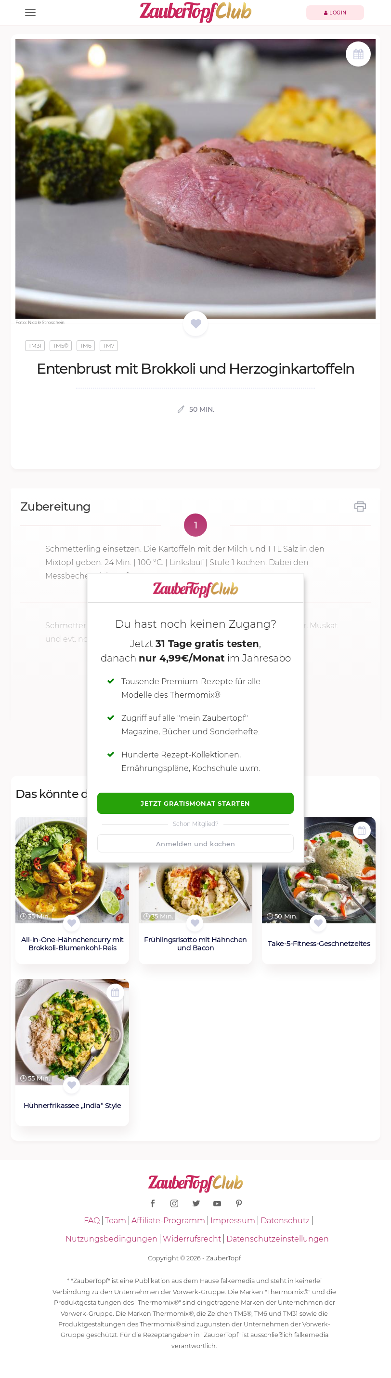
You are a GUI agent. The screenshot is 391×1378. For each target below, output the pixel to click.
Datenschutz (285, 1220)
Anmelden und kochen (195, 844)
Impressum (232, 1220)
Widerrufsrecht (192, 1238)
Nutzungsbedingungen (111, 1238)
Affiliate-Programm (168, 1220)
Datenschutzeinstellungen (277, 1238)
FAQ (92, 1220)
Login (335, 13)
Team (115, 1220)
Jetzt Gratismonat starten (195, 803)
